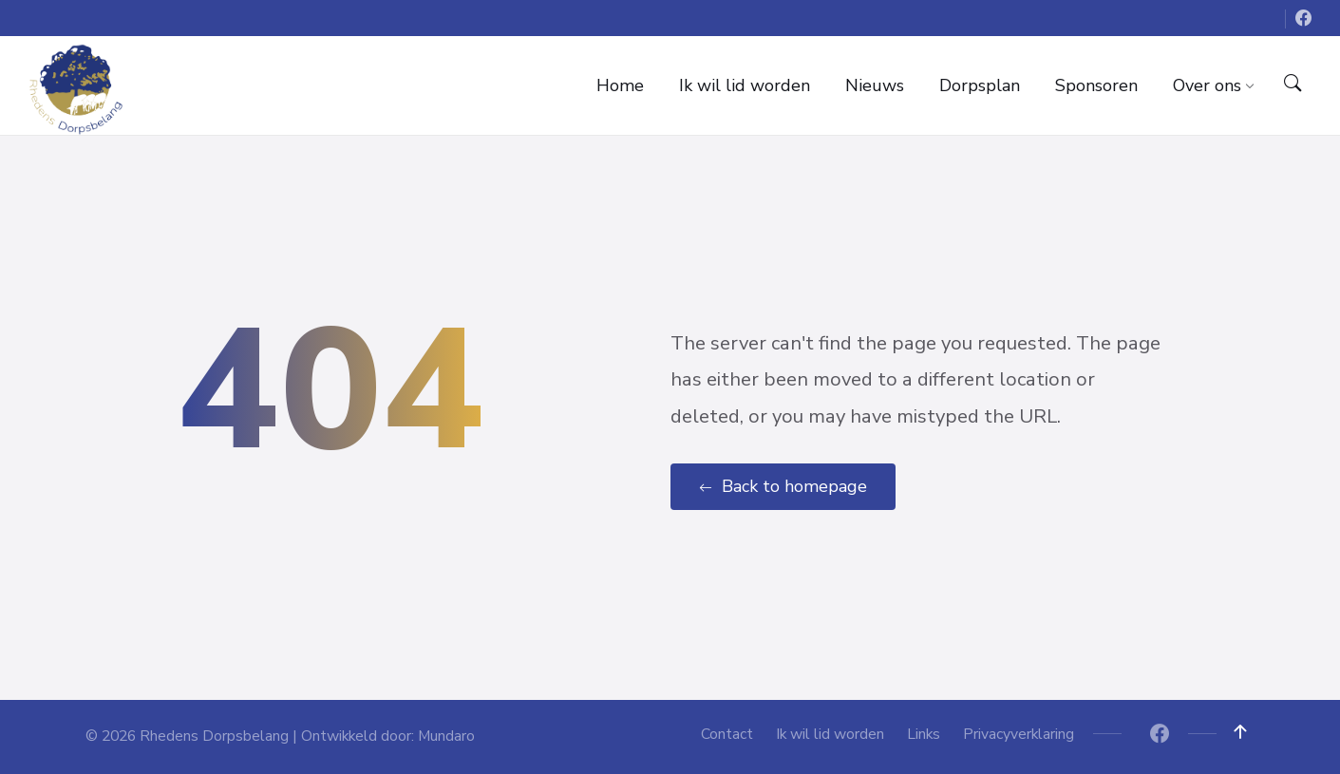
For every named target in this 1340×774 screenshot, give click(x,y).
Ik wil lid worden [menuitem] (830, 734)
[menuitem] (620, 85)
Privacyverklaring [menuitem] (1018, 734)
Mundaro (446, 736)
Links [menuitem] (923, 734)
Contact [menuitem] (727, 734)
